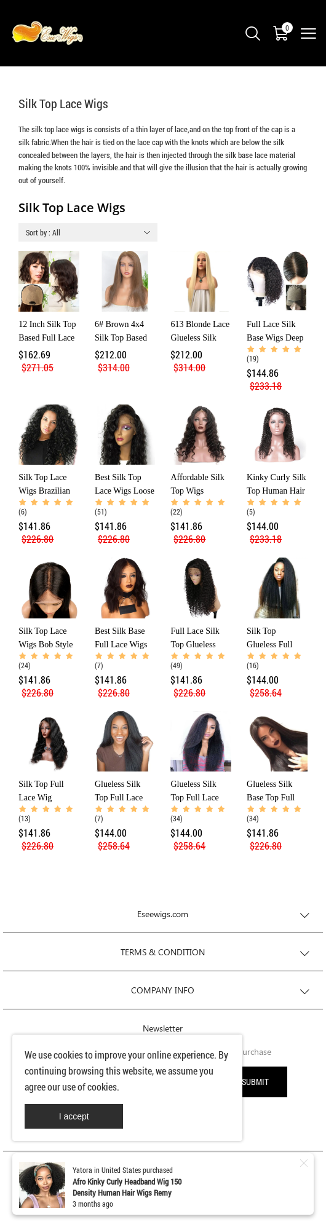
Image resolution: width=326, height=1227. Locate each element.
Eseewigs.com (162, 914)
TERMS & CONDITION (163, 952)
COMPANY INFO (162, 990)
